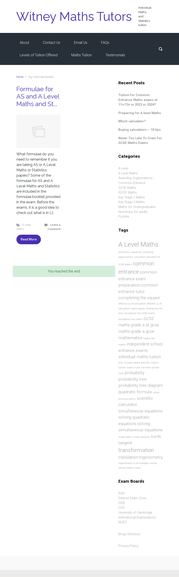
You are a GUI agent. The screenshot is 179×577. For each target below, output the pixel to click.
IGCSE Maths (127, 192)
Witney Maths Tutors (74, 16)
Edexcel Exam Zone (132, 498)
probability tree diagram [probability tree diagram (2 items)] (140, 385)
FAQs (105, 42)
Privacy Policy (128, 546)
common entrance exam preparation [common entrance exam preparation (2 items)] (137, 279)
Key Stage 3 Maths (131, 202)
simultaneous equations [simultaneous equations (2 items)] (140, 411)
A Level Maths (128, 173)
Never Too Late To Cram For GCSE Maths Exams (140, 140)
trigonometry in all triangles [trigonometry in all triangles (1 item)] (133, 463)
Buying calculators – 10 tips (139, 130)
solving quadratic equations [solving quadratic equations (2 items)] (134, 420)
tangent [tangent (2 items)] (125, 442)
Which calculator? (132, 121)
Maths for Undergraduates (137, 207)
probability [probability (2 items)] (134, 372)
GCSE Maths (127, 188)
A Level (123, 168)
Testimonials (115, 55)
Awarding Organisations (135, 178)
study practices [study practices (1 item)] (141, 437)
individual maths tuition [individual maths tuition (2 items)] (139, 356)
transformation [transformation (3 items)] (136, 450)
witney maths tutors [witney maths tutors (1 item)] (129, 467)
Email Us (80, 42)
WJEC (122, 522)
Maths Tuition (81, 55)
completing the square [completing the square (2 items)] (139, 297)
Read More (29, 239)
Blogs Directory (129, 534)
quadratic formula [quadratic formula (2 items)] (135, 391)
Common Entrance (131, 183)
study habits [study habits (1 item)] (125, 437)
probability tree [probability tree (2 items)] (132, 379)
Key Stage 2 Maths (131, 197)
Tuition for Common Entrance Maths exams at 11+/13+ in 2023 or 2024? (137, 100)
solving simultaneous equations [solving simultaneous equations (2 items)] (140, 427)
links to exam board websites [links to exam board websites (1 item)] (134, 362)
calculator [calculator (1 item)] (139, 257)
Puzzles (123, 216)
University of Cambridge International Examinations (137, 515)
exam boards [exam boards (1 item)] (138, 308)
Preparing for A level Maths (139, 113)
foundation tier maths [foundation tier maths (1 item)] (130, 319)
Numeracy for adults (133, 212)
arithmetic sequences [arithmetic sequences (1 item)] (130, 252)
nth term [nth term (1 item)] (146, 367)
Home (19, 77)
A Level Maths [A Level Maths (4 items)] (138, 244)
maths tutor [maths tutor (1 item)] (133, 367)
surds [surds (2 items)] (156, 436)
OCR (121, 508)
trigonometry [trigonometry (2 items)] (151, 457)
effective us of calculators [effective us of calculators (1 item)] (132, 303)
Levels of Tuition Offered (39, 55)
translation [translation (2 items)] (128, 457)
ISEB (121, 503)
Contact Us (51, 42)
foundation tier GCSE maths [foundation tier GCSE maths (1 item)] (140, 313)
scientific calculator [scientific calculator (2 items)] (135, 401)
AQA (121, 493)
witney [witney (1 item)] (153, 463)
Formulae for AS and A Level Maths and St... (37, 96)
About (24, 42)
